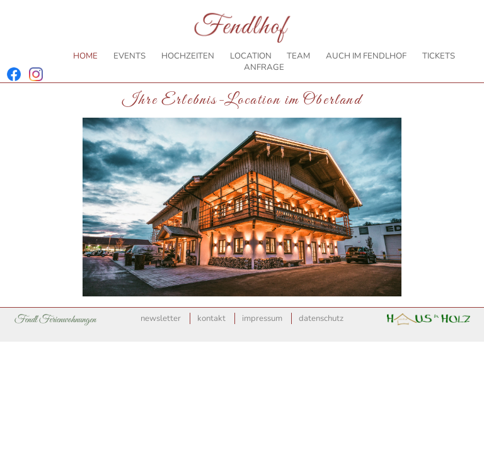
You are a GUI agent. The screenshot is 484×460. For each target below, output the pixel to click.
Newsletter (161, 318)
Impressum (262, 318)
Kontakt (211, 318)
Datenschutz (321, 318)
